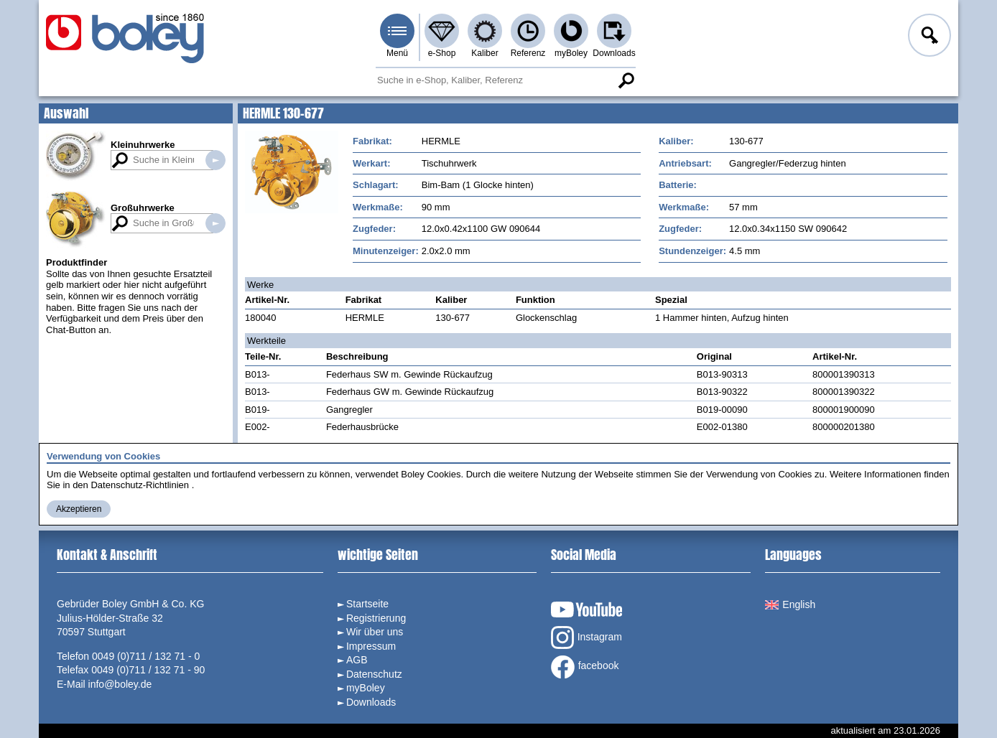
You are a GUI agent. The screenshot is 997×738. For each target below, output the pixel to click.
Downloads (614, 53)
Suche (626, 80)
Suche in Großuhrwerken (215, 223)
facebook (585, 666)
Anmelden (928, 37)
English (790, 604)
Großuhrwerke (143, 207)
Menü (397, 53)
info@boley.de (120, 684)
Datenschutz (374, 674)
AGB (357, 659)
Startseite (367, 603)
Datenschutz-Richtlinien (140, 485)
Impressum (371, 646)
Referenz (528, 53)
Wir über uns (374, 631)
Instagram (586, 637)
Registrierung (376, 618)
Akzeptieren (78, 509)
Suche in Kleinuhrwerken (215, 160)
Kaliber (484, 53)
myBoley (571, 53)
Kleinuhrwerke (143, 144)
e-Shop (442, 53)
